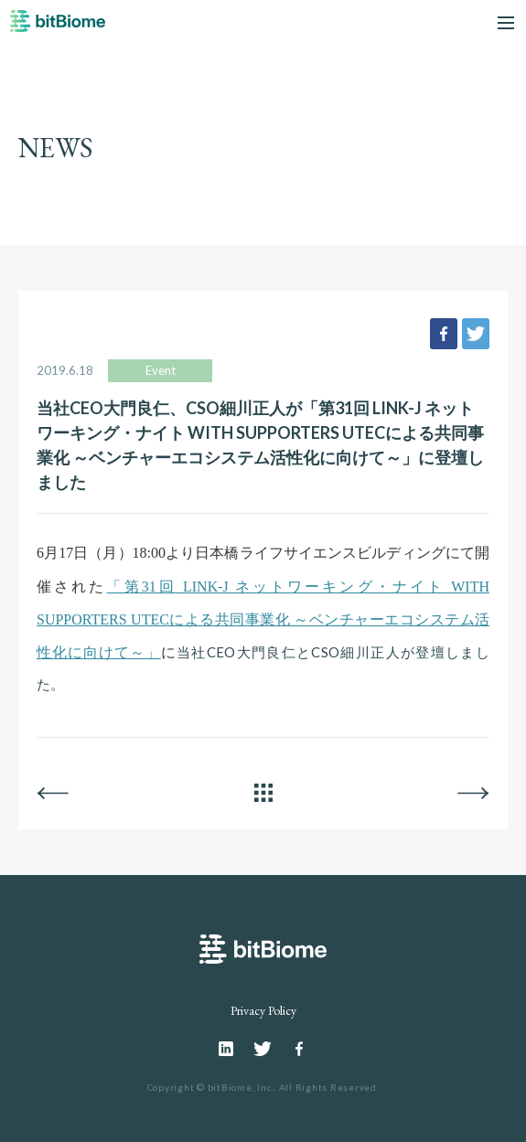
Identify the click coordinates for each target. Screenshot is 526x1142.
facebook (443, 333)
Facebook (299, 1048)
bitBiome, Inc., (242, 1087)
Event (160, 370)
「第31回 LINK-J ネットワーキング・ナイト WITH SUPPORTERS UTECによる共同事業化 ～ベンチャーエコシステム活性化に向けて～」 (263, 620)
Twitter (262, 1048)
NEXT (473, 793)
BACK (53, 793)
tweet (475, 333)
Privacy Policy (263, 1010)
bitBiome (57, 27)
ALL (263, 793)
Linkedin (227, 1048)
